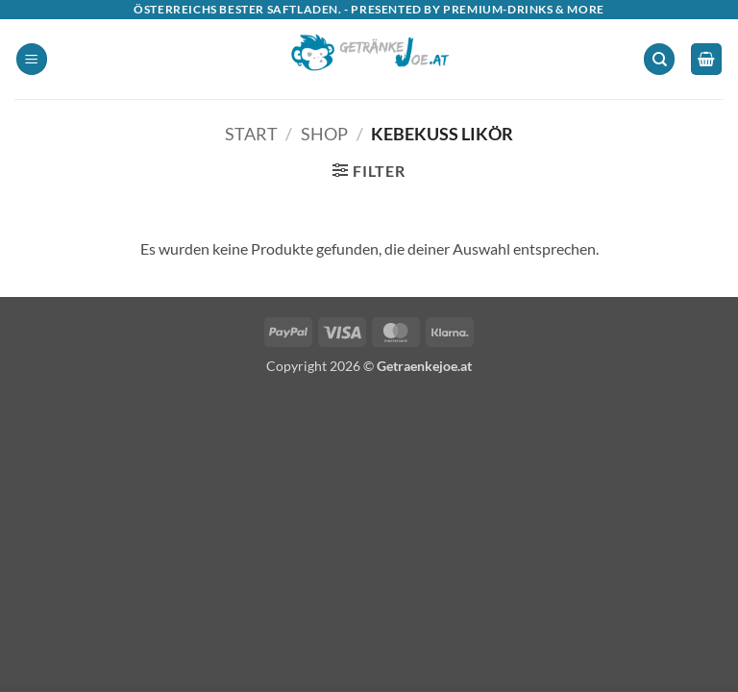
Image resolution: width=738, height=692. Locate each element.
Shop (324, 133)
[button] (31, 59)
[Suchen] (659, 59)
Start (251, 133)
